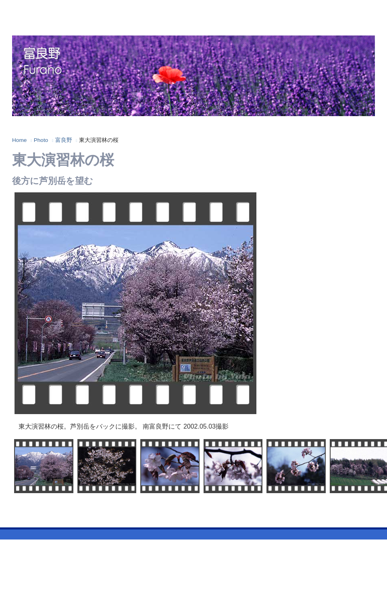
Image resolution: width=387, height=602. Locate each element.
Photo (41, 140)
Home (19, 140)
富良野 (63, 140)
